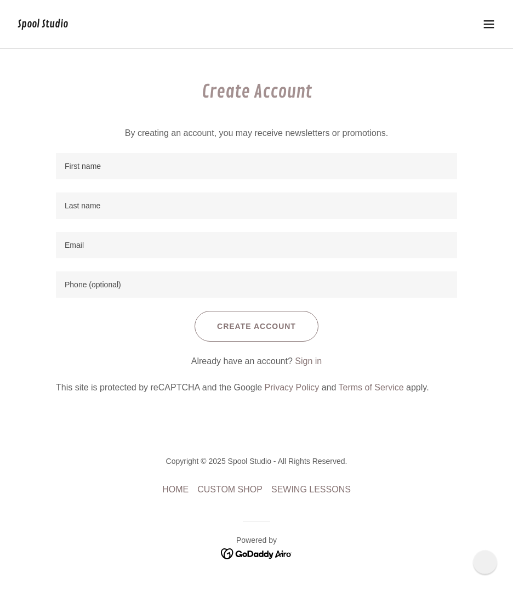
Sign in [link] (308, 361)
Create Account (256, 326)
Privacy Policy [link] (292, 387)
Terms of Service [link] (370, 387)
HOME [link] (175, 489)
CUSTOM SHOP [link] (230, 489)
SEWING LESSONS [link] (311, 489)
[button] (489, 24)
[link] (43, 24)
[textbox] (256, 166)
